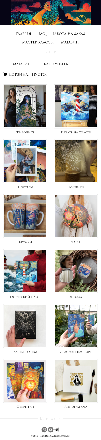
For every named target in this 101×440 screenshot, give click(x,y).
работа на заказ (68, 34)
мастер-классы (38, 42)
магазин (70, 42)
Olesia (48, 436)
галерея (23, 34)
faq (41, 34)
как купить (56, 64)
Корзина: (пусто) (25, 75)
